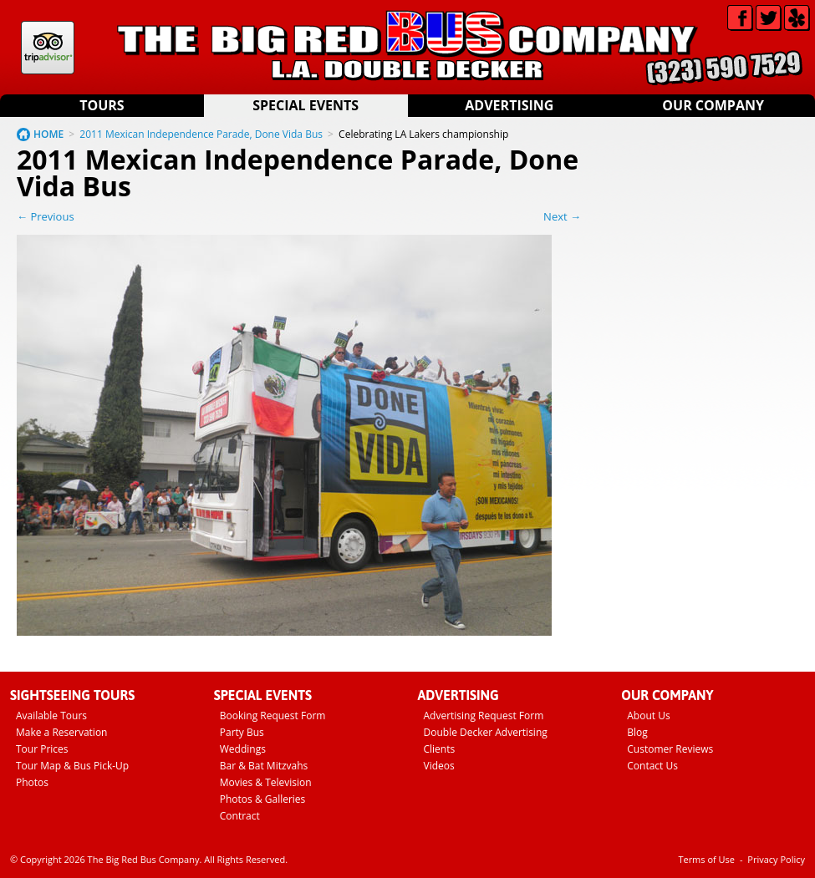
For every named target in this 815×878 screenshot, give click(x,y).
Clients (440, 749)
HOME (48, 134)
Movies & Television (266, 782)
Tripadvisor (47, 47)
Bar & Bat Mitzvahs (264, 766)
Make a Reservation (61, 732)
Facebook (740, 18)
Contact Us (652, 766)
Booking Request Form (273, 715)
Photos (32, 782)
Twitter (769, 18)
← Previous (45, 216)
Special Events (305, 105)
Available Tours (51, 715)
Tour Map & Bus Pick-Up (72, 766)
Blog (637, 732)
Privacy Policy (776, 859)
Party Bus (242, 732)
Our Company (713, 105)
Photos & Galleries (263, 799)
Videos (439, 766)
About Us (648, 715)
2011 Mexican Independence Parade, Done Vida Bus (201, 134)
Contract (240, 816)
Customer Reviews (670, 749)
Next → (562, 216)
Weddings (243, 749)
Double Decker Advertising (486, 732)
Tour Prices (42, 749)
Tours (101, 105)
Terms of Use (706, 859)
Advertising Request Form (484, 715)
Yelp (797, 18)
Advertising (509, 105)
